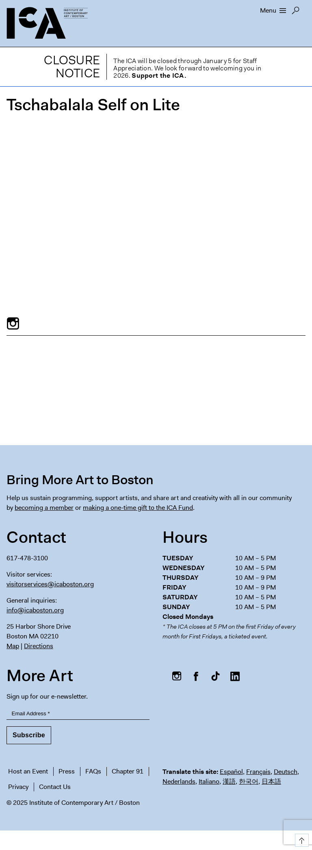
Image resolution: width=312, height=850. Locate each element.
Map (12, 646)
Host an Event (28, 771)
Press (66, 771)
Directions (38, 646)
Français (258, 771)
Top (300, 839)
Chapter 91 (127, 771)
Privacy (18, 786)
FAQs (93, 771)
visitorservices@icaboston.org (50, 584)
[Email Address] (78, 714)
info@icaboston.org (35, 610)
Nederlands (178, 781)
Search (295, 13)
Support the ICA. (159, 75)
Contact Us (55, 786)
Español (231, 771)
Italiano (209, 781)
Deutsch (285, 771)
